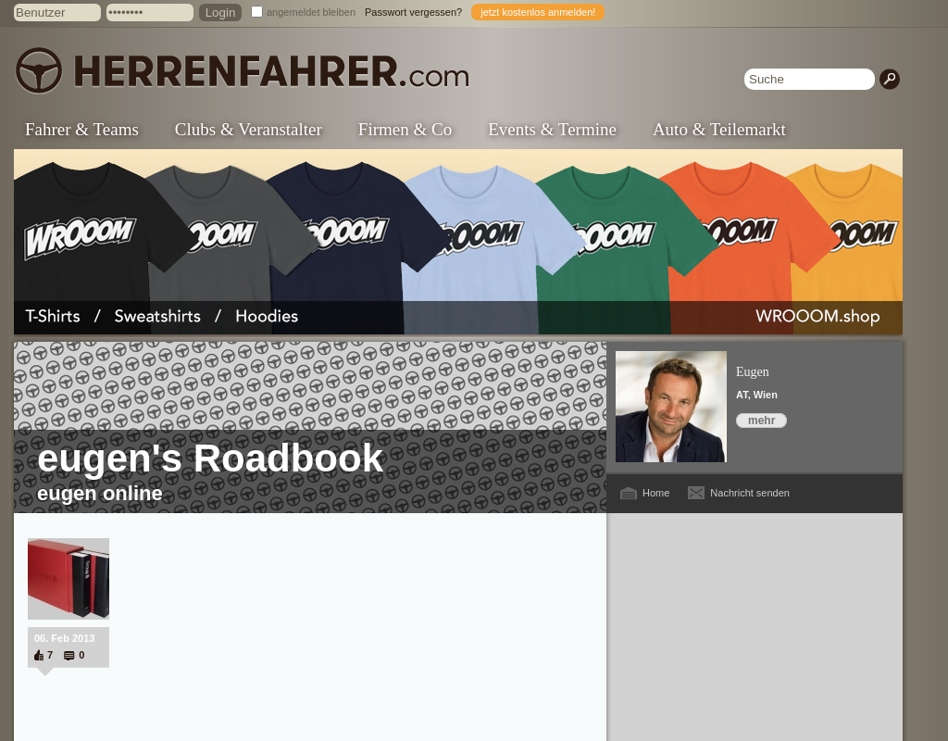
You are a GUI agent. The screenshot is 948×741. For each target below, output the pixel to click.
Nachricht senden (750, 492)
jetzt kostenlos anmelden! (537, 12)
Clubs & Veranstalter (248, 129)
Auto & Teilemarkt (719, 129)
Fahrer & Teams (82, 129)
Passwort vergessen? (413, 12)
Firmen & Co (405, 129)
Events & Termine (552, 129)
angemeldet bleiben (311, 12)
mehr (761, 420)
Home (655, 492)
